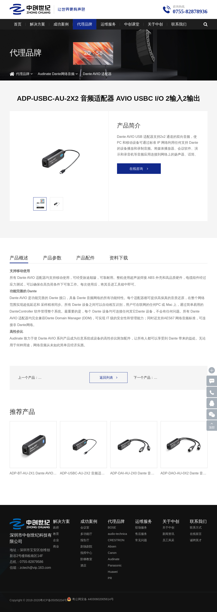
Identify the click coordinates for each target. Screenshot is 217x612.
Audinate (113, 559)
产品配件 (85, 257)
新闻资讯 (168, 534)
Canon (112, 552)
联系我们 (178, 24)
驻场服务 (141, 527)
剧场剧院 (86, 546)
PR (110, 578)
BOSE (112, 527)
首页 (17, 24)
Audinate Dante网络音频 (56, 74)
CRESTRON (116, 540)
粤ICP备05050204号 (53, 600)
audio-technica (117, 534)
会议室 (84, 527)
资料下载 (118, 257)
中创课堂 (131, 24)
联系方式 (196, 527)
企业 (56, 540)
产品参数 (52, 257)
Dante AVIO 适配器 (97, 74)
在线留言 (196, 534)
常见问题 (141, 540)
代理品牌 (84, 24)
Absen (112, 546)
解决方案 (37, 24)
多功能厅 (86, 534)
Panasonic (114, 565)
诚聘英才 (196, 540)
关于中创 (155, 24)
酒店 (83, 565)
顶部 (212, 427)
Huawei (113, 571)
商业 (56, 546)
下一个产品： (166, 377)
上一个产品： (50, 377)
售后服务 (141, 534)
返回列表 (108, 377)
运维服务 (108, 24)
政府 (56, 527)
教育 (56, 534)
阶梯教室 (86, 559)
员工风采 (168, 540)
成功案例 (61, 24)
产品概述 (19, 257)
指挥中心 (86, 552)
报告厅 (84, 540)
